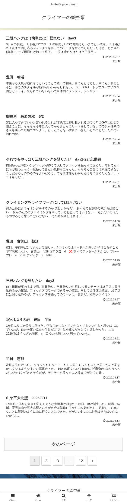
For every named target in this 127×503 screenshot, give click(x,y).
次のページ (63, 444)
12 (81, 461)
